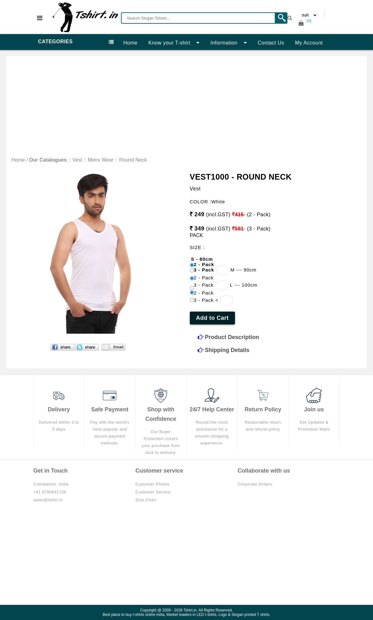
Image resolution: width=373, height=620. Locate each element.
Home (130, 42)
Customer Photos (152, 484)
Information (228, 42)
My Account (309, 42)
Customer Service (153, 492)
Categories (76, 42)
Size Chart (145, 500)
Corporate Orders (255, 484)
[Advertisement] (186, 110)
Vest (77, 160)
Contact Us (271, 42)
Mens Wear (101, 160)
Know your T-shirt (174, 42)
